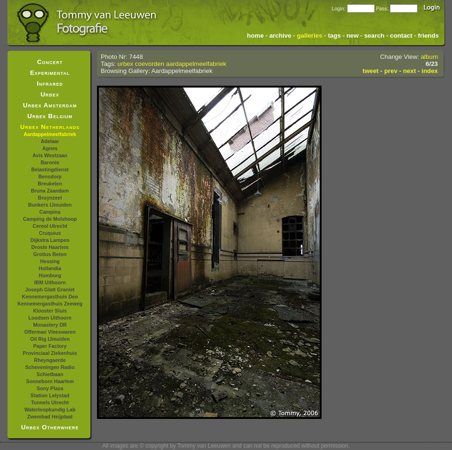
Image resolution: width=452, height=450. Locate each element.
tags (334, 35)
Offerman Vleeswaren (50, 332)
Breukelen (50, 183)
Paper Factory (49, 346)
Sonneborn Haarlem (49, 381)
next (409, 70)
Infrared (50, 83)
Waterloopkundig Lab (50, 409)
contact (401, 35)
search (374, 35)
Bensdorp (50, 176)
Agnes (50, 148)
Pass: (382, 8)
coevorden (149, 63)
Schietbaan (50, 374)
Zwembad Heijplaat (50, 416)
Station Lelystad (50, 395)
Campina (49, 212)
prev (390, 70)
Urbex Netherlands (50, 126)
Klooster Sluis (50, 310)
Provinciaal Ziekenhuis (50, 353)
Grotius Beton (49, 254)
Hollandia (50, 268)
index (429, 70)
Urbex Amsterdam (50, 105)
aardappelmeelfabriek (196, 63)
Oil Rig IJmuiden (50, 339)
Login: (338, 8)
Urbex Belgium (50, 116)
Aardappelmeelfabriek (50, 134)
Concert (50, 61)
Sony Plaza (50, 388)
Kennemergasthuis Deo (50, 296)
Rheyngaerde (50, 360)
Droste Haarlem (50, 247)
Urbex (49, 94)
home (255, 35)
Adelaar (49, 141)
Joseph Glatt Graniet (50, 289)
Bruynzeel (50, 198)
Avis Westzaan (49, 155)
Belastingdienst (49, 169)
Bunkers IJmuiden (50, 205)
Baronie (49, 162)
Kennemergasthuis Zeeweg (49, 303)
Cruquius (50, 233)
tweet (371, 70)
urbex (125, 63)
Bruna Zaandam (50, 190)
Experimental (50, 72)
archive (280, 35)
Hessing (49, 261)
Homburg (50, 275)
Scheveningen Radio (50, 367)
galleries (309, 35)
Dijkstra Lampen (50, 240)
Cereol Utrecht (49, 226)
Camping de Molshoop (50, 219)
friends (428, 35)
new (353, 35)
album (429, 56)
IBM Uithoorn (50, 282)
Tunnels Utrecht (50, 402)
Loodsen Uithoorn (50, 318)
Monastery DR (50, 325)
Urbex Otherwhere (50, 427)
